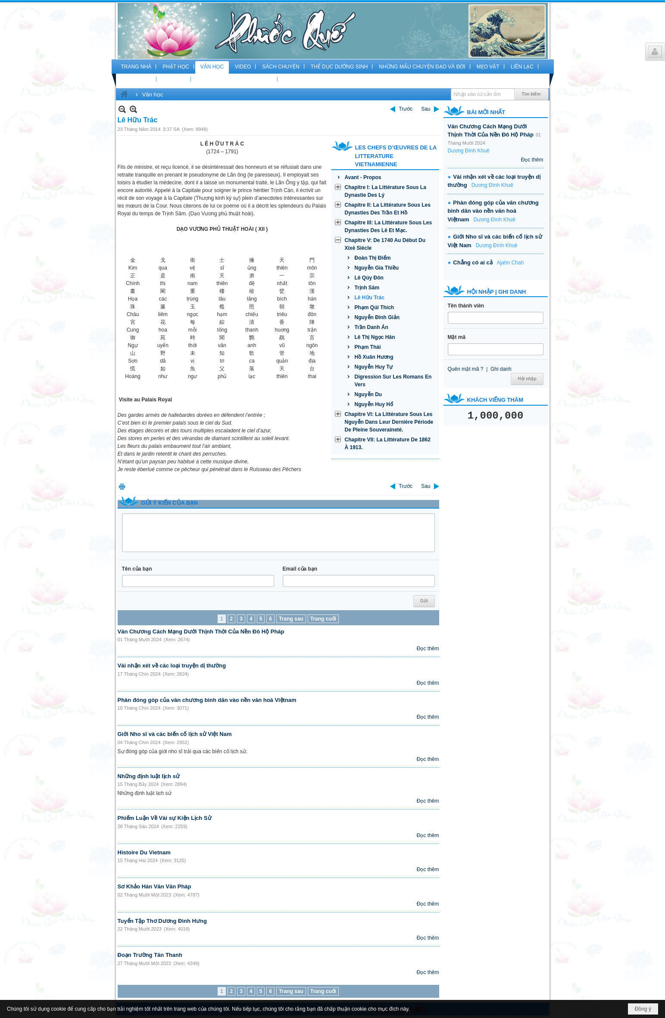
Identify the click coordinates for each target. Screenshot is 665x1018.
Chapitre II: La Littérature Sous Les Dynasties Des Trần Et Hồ (388, 209)
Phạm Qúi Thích (374, 307)
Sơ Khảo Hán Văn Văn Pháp (154, 886)
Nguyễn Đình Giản (377, 317)
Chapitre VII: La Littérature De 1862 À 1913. (388, 443)
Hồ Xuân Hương (374, 357)
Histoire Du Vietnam (144, 852)
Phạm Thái (368, 347)
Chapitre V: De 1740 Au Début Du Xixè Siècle (385, 244)
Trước (405, 109)
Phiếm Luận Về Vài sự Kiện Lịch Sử (165, 818)
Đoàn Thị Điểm (373, 258)
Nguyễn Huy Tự (374, 367)
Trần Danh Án (371, 327)
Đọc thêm (428, 649)
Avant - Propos (363, 177)
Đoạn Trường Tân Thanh (150, 955)
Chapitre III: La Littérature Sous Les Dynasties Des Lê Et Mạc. (388, 226)
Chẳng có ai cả (472, 262)
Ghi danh (501, 369)
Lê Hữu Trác (369, 298)
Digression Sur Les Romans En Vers (393, 381)
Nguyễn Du (368, 394)
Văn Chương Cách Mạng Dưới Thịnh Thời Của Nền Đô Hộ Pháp (201, 631)
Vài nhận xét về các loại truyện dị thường (172, 665)
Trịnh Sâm (367, 288)
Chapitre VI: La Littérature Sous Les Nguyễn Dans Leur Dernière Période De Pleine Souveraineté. (389, 422)
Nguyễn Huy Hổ (374, 404)
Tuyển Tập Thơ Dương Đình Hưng (162, 921)
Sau (425, 109)
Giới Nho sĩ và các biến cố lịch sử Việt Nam (175, 734)
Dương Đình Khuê (469, 151)
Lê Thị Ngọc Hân (375, 337)
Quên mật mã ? (466, 369)
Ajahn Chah (510, 263)
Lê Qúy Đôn (369, 278)
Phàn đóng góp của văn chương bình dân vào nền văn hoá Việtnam (207, 700)
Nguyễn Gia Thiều (377, 268)
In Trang (122, 486)
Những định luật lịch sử (149, 776)
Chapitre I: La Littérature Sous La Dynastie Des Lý (385, 191)
